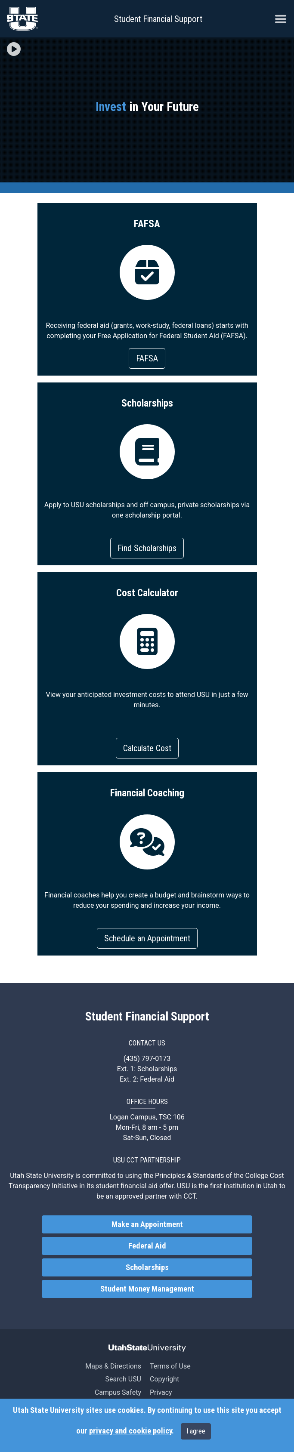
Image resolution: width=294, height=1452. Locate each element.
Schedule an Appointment (147, 938)
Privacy (161, 1392)
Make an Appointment (147, 1224)
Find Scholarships (147, 548)
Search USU (123, 1379)
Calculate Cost (147, 748)
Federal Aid (147, 1246)
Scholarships (147, 1267)
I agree (195, 1431)
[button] (14, 49)
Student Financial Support (158, 19)
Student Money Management (147, 1289)
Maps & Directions (113, 1366)
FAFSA (147, 358)
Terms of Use (170, 1366)
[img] (14, 49)
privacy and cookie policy (130, 1431)
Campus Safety (118, 1392)
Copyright (164, 1379)
